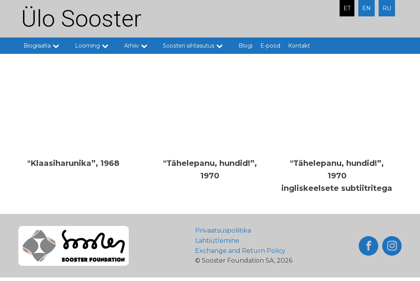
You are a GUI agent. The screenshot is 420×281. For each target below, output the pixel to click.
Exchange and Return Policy (240, 250)
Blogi (245, 45)
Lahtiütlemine (217, 240)
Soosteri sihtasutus (197, 45)
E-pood (270, 45)
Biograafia (45, 45)
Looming (95, 45)
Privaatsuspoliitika (223, 230)
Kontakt (299, 45)
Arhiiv (139, 45)
